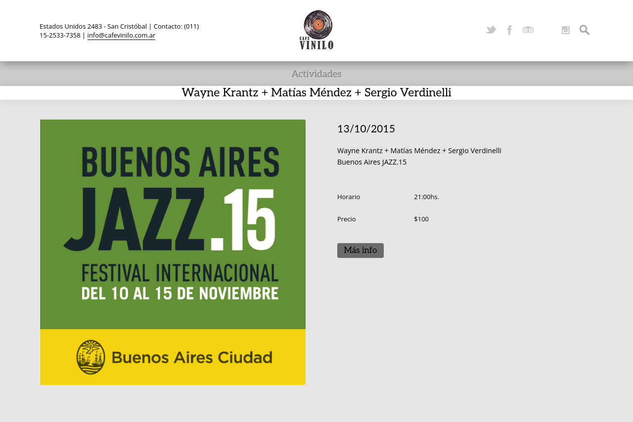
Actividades (316, 74)
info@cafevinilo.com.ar (122, 35)
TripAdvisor (528, 30)
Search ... (584, 30)
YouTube (547, 30)
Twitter (490, 30)
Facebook (509, 30)
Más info (360, 250)
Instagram (566, 30)
